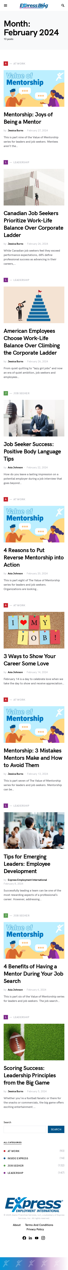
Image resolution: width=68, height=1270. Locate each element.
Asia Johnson (15, 467)
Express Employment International (27, 879)
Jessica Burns (15, 130)
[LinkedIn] (30, 1238)
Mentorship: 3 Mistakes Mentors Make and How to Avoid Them (33, 758)
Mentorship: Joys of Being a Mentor (28, 118)
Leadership (13, 1173)
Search (7, 1122)
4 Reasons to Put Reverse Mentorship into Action (34, 558)
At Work (11, 1151)
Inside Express (16, 1158)
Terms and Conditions (39, 1225)
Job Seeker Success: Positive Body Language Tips (32, 451)
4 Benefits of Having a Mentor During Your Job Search (33, 974)
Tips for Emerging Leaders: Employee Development (27, 864)
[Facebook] (24, 1238)
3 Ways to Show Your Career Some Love (30, 660)
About (17, 1225)
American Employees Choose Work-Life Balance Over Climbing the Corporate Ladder (32, 342)
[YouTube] (36, 1238)
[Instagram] (43, 1238)
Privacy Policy (35, 1229)
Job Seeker (14, 1165)
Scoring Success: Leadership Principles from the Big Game (30, 1075)
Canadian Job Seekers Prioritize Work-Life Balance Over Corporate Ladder (33, 224)
